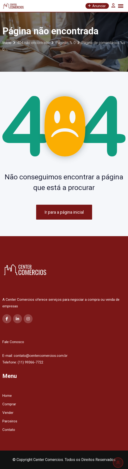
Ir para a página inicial (64, 212)
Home (7, 396)
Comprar (9, 404)
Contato (8, 430)
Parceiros (9, 421)
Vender (7, 413)
